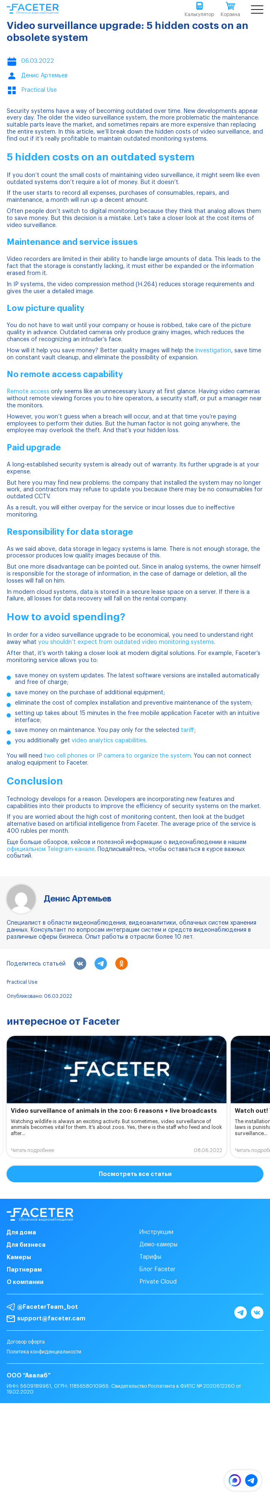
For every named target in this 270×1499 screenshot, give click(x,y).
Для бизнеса (26, 1245)
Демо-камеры (158, 1245)
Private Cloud (158, 1282)
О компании (25, 1282)
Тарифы (150, 1257)
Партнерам (24, 1269)
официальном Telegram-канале (51, 849)
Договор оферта (26, 1341)
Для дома (21, 1232)
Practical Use (22, 982)
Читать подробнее (32, 1150)
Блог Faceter (157, 1269)
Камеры (19, 1257)
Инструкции (156, 1232)
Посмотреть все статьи (135, 1174)
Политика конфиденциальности (44, 1351)
